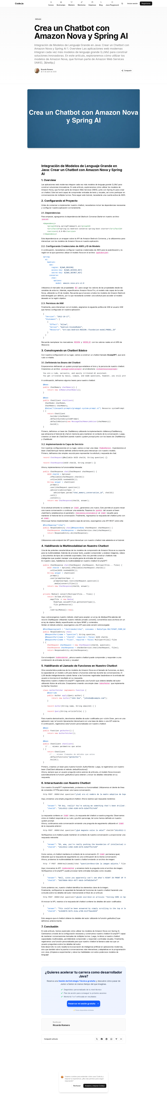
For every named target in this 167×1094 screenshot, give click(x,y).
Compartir (126, 70)
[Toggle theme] (122, 3)
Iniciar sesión (132, 3)
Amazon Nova (47, 190)
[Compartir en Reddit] (107, 1039)
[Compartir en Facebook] (102, 1039)
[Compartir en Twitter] (97, 1039)
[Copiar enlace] (121, 1039)
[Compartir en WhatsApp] (111, 1039)
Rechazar (77, 1086)
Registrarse (146, 3)
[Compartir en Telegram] (116, 1039)
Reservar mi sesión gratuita (83, 1003)
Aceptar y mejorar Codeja (95, 1086)
